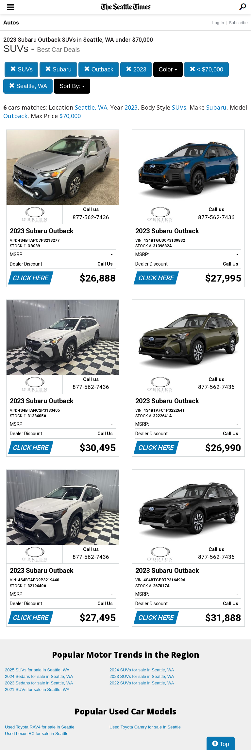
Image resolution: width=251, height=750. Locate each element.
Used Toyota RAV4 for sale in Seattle (40, 727)
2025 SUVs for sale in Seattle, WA (37, 669)
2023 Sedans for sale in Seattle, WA (39, 683)
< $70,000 (207, 69)
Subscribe (238, 22)
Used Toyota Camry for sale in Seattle (145, 727)
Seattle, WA (28, 86)
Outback (98, 69)
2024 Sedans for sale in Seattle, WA (39, 676)
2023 (136, 69)
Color (168, 69)
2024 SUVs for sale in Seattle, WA (141, 669)
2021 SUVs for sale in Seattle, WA (37, 689)
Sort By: (72, 86)
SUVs (21, 69)
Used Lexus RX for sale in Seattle (36, 733)
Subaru (58, 69)
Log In (218, 22)
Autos (11, 23)
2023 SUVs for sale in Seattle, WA (141, 676)
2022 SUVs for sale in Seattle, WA (141, 683)
